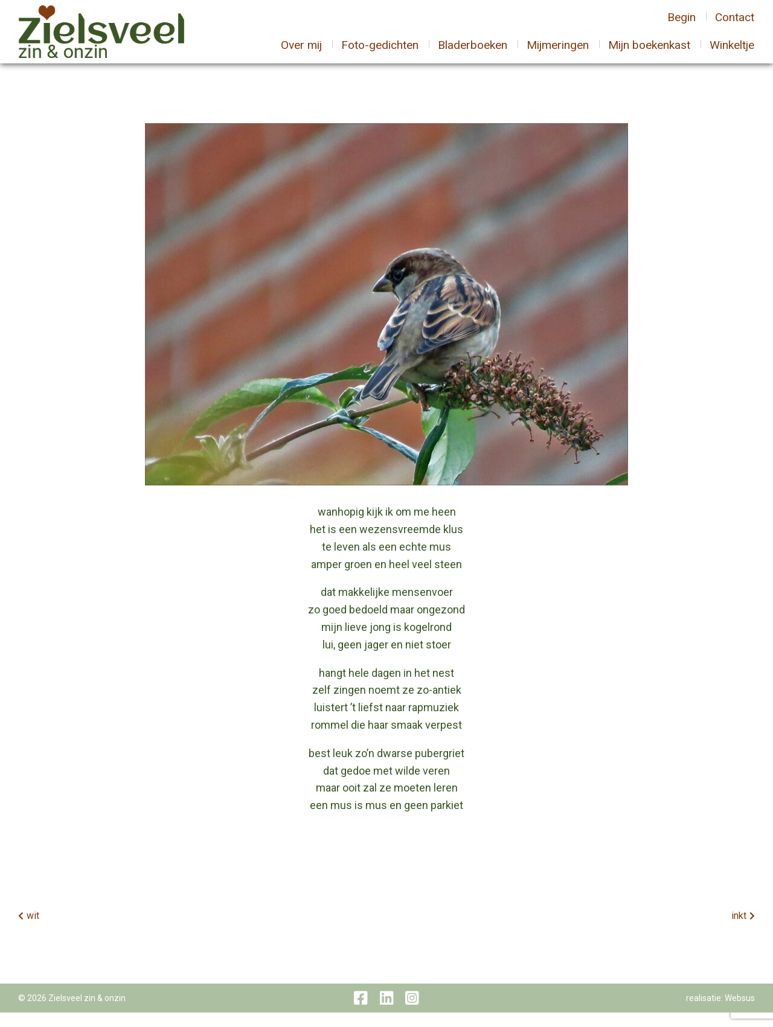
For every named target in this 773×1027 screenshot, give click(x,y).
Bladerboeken (472, 52)
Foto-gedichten (380, 52)
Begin (681, 24)
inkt (738, 930)
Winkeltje (732, 52)
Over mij (301, 52)
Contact (734, 24)
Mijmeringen (558, 52)
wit (33, 930)
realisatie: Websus (720, 1012)
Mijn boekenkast (649, 52)
